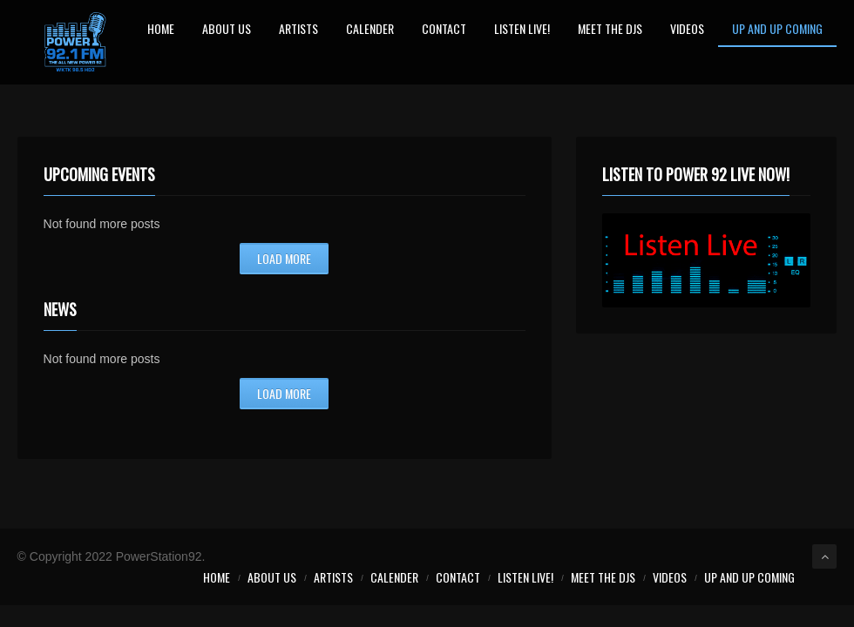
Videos (687, 30)
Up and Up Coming (777, 30)
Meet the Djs (610, 30)
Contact (444, 30)
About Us (226, 30)
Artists (298, 30)
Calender (370, 30)
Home (160, 30)
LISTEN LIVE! (522, 30)
